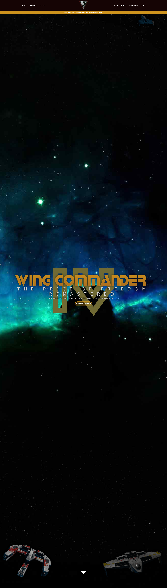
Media (42, 5)
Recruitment (119, 5)
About (33, 5)
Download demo (83, 304)
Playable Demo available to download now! (83, 12)
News (24, 5)
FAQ (143, 5)
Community (133, 5)
